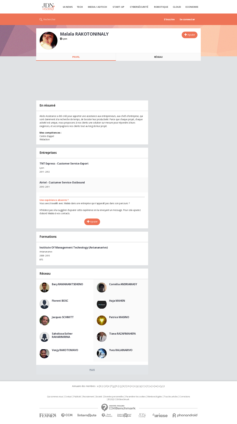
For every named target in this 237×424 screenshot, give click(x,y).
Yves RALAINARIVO (120, 350)
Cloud (177, 6)
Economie (191, 6)
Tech (80, 6)
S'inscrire (169, 19)
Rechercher (49, 19)
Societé (99, 397)
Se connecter (187, 19)
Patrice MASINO (119, 317)
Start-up (118, 6)
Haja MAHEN (117, 300)
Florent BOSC (60, 300)
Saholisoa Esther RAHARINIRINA (62, 335)
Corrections (185, 397)
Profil (76, 56)
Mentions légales (154, 397)
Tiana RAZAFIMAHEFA (122, 333)
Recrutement (88, 397)
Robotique (161, 6)
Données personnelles (114, 397)
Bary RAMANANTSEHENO (67, 284)
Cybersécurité (139, 6)
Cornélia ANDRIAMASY (123, 284)
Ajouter (191, 34)
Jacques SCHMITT (63, 317)
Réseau (158, 56)
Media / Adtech (97, 6)
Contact (68, 397)
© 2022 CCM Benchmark (118, 399)
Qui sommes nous (55, 397)
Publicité (77, 397)
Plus (92, 369)
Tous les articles (171, 397)
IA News (68, 6)
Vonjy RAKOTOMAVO (65, 350)
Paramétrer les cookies (136, 397)
